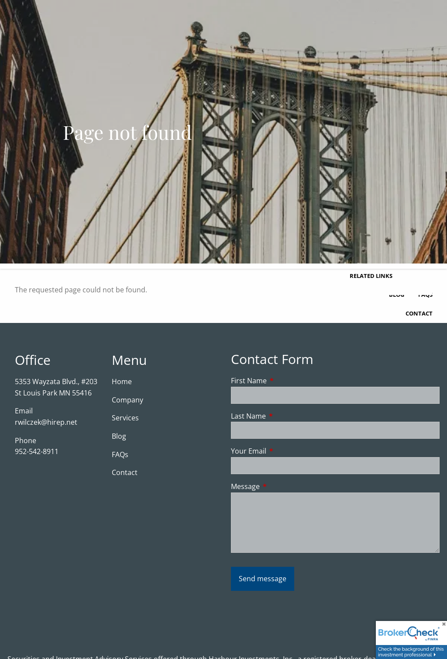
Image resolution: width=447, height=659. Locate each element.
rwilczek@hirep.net (46, 422)
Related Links (371, 276)
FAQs (120, 454)
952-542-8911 (36, 451)
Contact (419, 313)
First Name (284, 380)
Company (127, 400)
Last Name (283, 416)
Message (280, 486)
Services (125, 418)
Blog (119, 436)
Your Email (284, 451)
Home (122, 381)
